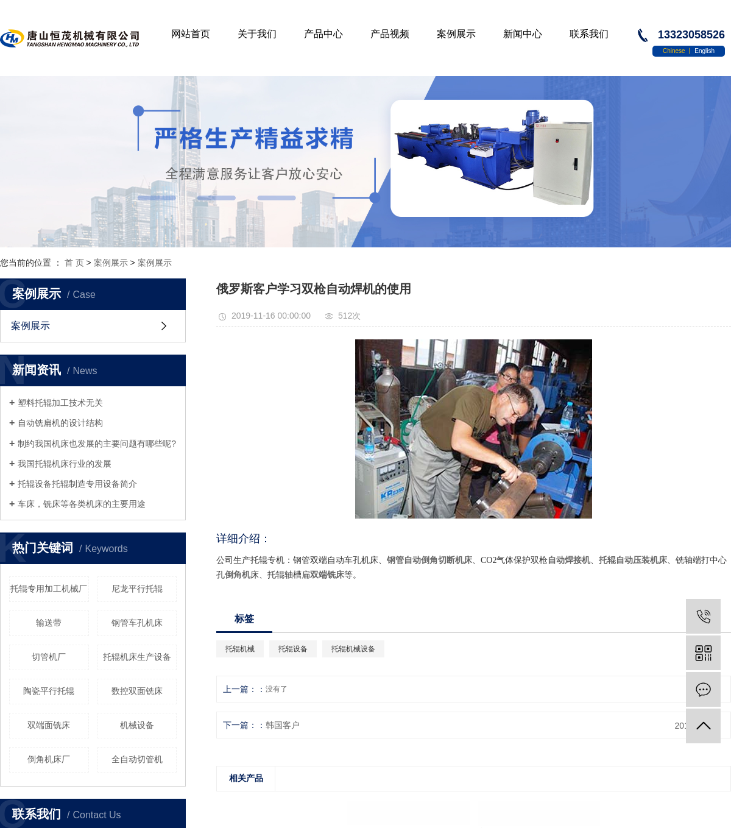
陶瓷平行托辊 (48, 691)
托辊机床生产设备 (137, 657)
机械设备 (137, 725)
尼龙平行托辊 (137, 588)
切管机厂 (49, 657)
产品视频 (389, 34)
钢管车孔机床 (137, 623)
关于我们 (257, 34)
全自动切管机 (137, 759)
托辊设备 (293, 649)
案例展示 (456, 34)
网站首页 (190, 34)
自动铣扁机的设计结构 (60, 423)
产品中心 (323, 34)
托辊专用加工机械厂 (48, 588)
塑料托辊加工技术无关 (60, 403)
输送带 (49, 623)
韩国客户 (283, 725)
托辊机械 (240, 649)
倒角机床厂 (48, 759)
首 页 (74, 262)
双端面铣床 (48, 725)
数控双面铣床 (137, 691)
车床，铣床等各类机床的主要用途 (82, 504)
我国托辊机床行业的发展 (64, 464)
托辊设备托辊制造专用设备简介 (77, 484)
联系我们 (589, 34)
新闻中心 (522, 34)
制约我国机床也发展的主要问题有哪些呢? (97, 443)
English (704, 51)
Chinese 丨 (678, 51)
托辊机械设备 (353, 649)
